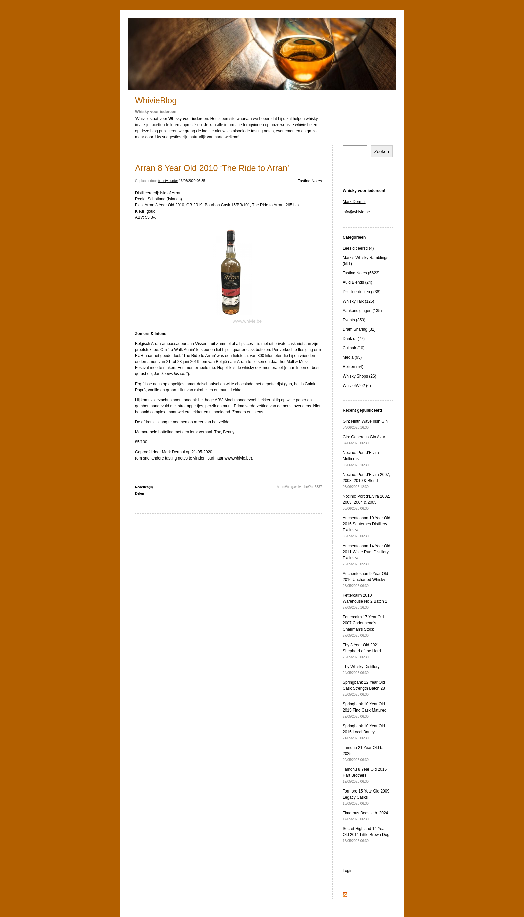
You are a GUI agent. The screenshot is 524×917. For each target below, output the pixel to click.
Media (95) (352, 357)
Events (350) (354, 320)
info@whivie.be (356, 212)
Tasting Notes (310, 181)
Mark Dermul (354, 201)
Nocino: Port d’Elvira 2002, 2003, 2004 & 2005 (366, 502)
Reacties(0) (144, 487)
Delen (139, 493)
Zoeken (381, 151)
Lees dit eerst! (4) (358, 248)
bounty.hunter (168, 181)
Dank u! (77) (354, 338)
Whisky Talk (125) (358, 301)
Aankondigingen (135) (362, 310)
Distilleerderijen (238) (361, 291)
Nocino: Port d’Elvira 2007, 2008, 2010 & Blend (366, 480)
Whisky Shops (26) (359, 376)
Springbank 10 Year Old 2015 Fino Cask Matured (364, 710)
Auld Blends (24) (357, 282)
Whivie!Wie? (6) (357, 385)
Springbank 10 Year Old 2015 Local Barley (364, 732)
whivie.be (303, 124)
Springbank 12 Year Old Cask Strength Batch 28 (364, 688)
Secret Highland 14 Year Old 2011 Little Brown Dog (366, 834)
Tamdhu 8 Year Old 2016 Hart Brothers (365, 775)
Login (347, 870)
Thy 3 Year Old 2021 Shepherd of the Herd (362, 651)
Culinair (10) (353, 348)
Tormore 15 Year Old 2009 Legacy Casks (366, 797)
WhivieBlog (156, 100)
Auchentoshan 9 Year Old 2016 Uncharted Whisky (365, 579)
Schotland (156, 199)
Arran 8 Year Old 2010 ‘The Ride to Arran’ (212, 168)
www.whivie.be (238, 458)
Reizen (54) (353, 366)
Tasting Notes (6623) (361, 273)
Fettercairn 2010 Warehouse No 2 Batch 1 (365, 601)
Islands (174, 199)
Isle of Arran (170, 193)
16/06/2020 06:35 (192, 181)
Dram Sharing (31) (359, 329)
